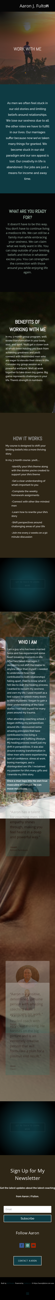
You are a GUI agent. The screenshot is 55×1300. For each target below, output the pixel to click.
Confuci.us (27, 1283)
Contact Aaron (27, 1260)
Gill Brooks (10, 1283)
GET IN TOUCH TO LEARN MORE (27, 584)
